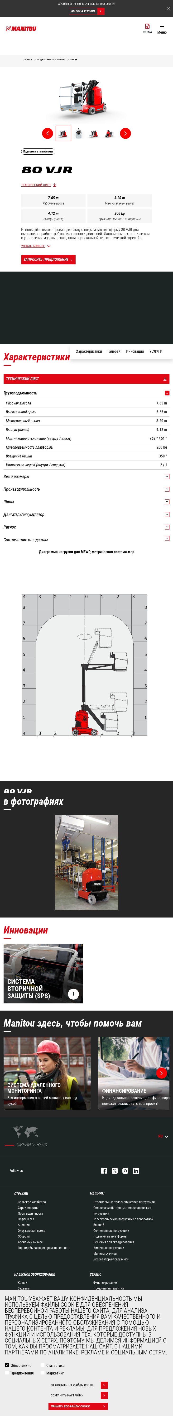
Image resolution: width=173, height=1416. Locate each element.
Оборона (24, 1236)
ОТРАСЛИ (21, 1194)
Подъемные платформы (110, 1236)
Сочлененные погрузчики (111, 1230)
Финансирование (105, 1283)
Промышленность (30, 1213)
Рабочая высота (53, 203)
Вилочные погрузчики (108, 1248)
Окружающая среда (31, 1230)
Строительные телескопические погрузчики (124, 1202)
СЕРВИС (95, 1274)
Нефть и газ (26, 1219)
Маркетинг (55, 1373)
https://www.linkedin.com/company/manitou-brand (133, 1171)
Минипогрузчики (105, 1253)
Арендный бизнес (30, 1242)
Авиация (24, 1225)
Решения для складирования (113, 1242)
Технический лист (36, 185)
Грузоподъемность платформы (120, 218)
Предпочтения (22, 1373)
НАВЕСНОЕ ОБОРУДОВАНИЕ (34, 1274)
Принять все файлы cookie (79, 1406)
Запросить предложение (50, 259)
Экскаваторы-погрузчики (111, 1259)
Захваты (24, 1288)
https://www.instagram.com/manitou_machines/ (123, 1171)
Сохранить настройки (79, 1395)
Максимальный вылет (120, 203)
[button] (162, 28)
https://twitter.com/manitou (112, 1171)
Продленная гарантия (108, 1288)
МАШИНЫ (97, 1194)
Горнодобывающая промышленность (44, 1248)
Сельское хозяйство (32, 1202)
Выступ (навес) (53, 218)
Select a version (87, 11)
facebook (101, 1171)
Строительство (28, 1208)
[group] (47, 1073)
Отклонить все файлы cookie (79, 1385)
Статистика (55, 1365)
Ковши (22, 1283)
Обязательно (21, 1365)
